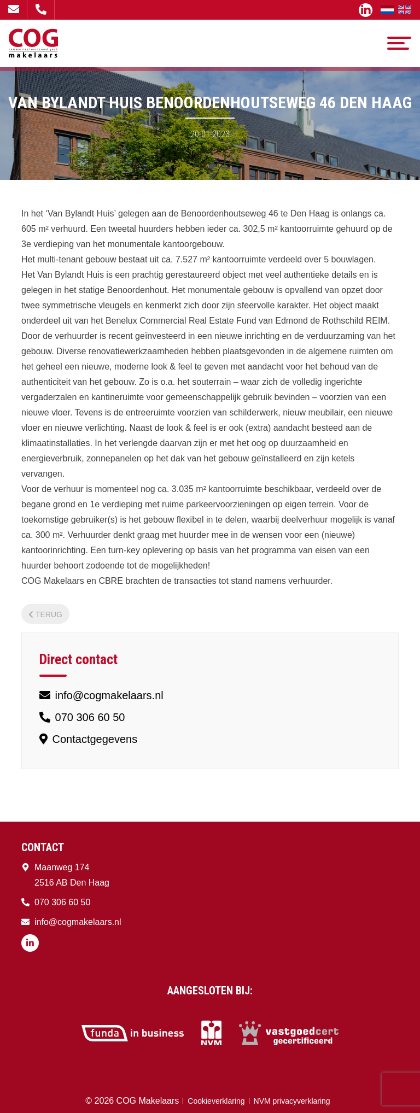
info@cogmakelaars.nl (13, 9)
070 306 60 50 (41, 9)
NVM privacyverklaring (292, 1101)
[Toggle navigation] (399, 43)
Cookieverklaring (216, 1101)
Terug (45, 614)
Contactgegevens (88, 739)
